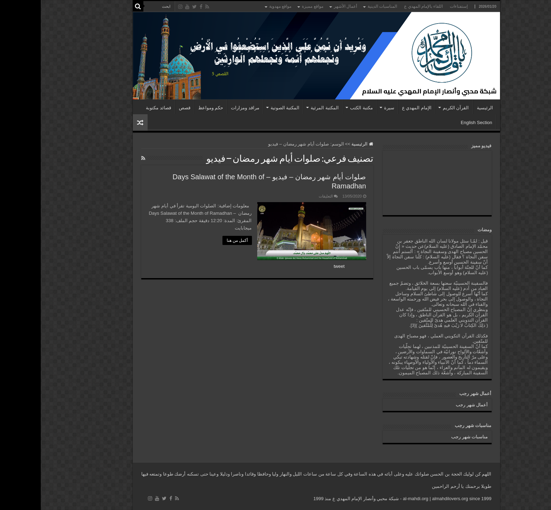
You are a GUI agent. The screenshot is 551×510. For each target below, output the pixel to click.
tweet (298, 266)
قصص (144, 107)
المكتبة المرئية (284, 107)
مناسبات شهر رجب (428, 436)
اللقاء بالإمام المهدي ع (382, 6)
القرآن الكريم (415, 107)
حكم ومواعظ (170, 107)
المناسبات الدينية (341, 6)
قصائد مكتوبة (117, 107)
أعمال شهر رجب (431, 404)
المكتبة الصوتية (244, 107)
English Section (436, 122)
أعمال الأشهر (304, 6)
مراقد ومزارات (204, 107)
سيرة (348, 107)
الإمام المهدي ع (376, 107)
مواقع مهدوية (239, 6)
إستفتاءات (418, 6)
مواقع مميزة (271, 6)
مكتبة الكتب (320, 107)
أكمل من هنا (196, 240)
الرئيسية (444, 107)
